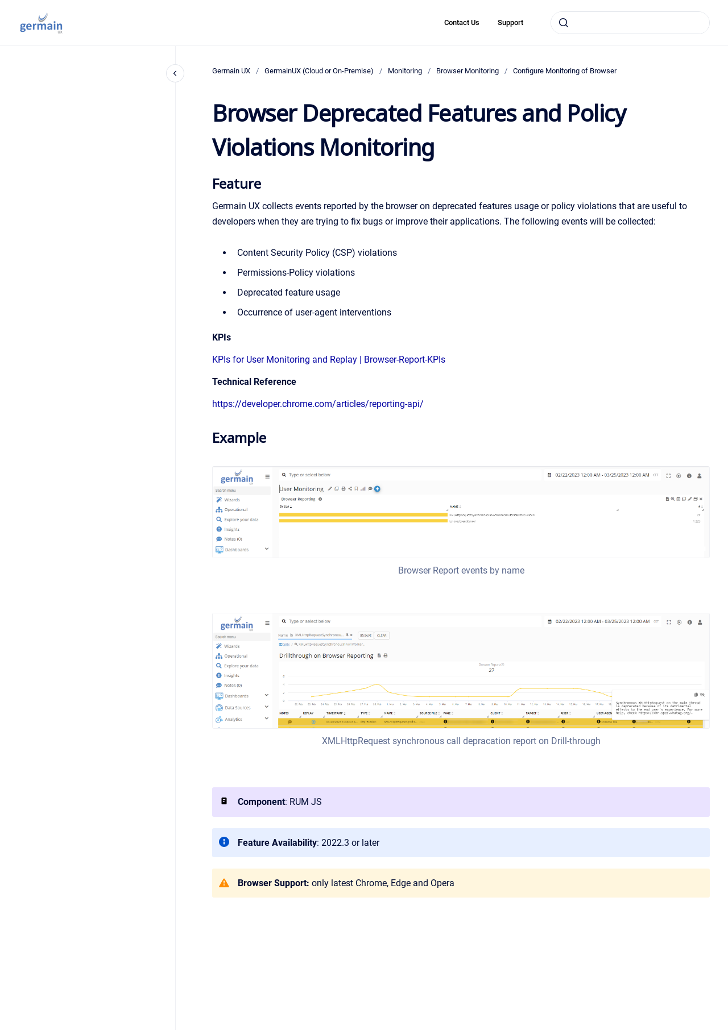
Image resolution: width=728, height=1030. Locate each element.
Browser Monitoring (467, 71)
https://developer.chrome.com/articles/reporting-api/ (318, 403)
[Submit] (564, 23)
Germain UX (231, 71)
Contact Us (461, 22)
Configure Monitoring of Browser (565, 71)
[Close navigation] (175, 73)
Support (510, 22)
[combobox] (630, 23)
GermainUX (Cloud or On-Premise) (319, 71)
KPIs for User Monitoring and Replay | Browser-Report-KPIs (328, 359)
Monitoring (405, 71)
